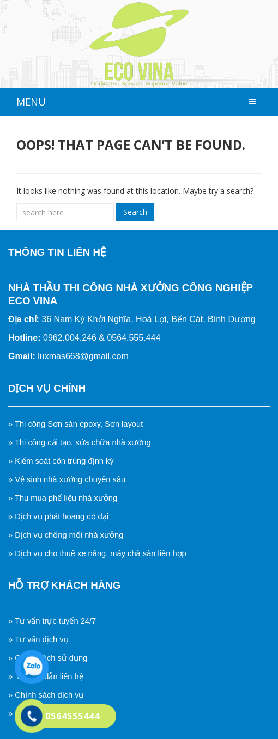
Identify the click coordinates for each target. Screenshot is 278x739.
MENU (31, 101)
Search (135, 212)
